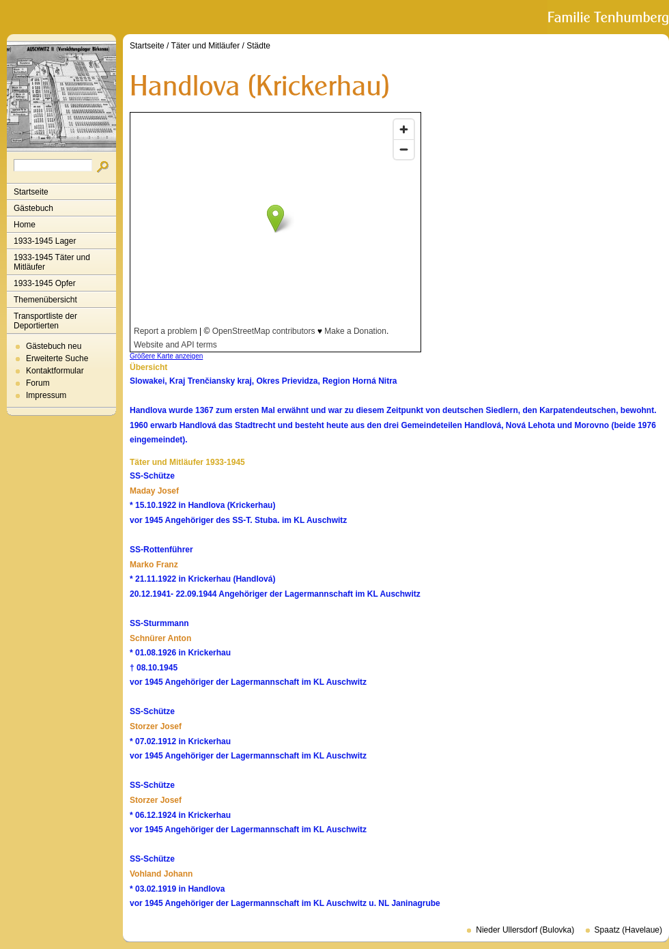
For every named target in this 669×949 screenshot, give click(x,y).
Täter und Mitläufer (205, 46)
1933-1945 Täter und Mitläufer (52, 262)
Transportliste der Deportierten (45, 320)
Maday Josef (154, 491)
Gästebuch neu (53, 346)
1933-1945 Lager (45, 241)
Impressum (46, 395)
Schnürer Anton (160, 638)
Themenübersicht (45, 299)
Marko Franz (154, 564)
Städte (258, 46)
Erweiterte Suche (57, 358)
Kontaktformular (55, 371)
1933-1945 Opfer (45, 283)
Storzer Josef (156, 726)
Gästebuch (33, 208)
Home (24, 224)
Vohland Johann (161, 874)
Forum (38, 383)
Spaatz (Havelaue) (628, 930)
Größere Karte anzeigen (166, 356)
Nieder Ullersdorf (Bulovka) (525, 930)
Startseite (31, 192)
